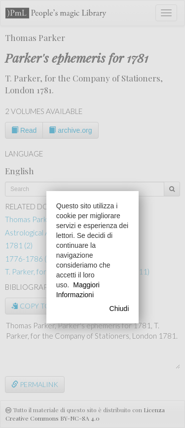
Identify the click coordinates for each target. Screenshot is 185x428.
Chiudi (119, 308)
